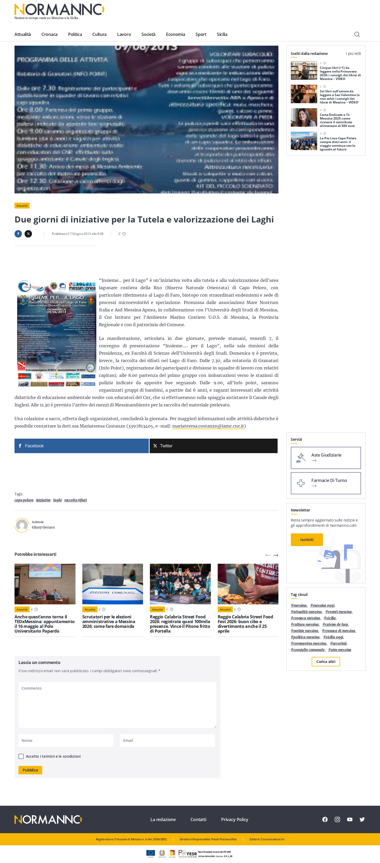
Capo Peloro (24, 500)
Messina (300, 605)
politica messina (306, 637)
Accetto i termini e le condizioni (53, 756)
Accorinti (340, 643)
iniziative (43, 500)
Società (148, 34)
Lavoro (124, 34)
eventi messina (340, 612)
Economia (175, 34)
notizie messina (305, 631)
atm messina (341, 650)
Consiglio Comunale (309, 650)
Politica (75, 34)
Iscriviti (307, 539)
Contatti (198, 819)
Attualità (23, 34)
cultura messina (306, 624)
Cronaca (49, 34)
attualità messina (307, 612)
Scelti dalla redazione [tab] (309, 53)
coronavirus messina (309, 643)
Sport (201, 34)
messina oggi (323, 605)
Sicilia (222, 34)
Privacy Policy (234, 819)
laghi (57, 500)
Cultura (99, 34)
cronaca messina (306, 618)
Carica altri (325, 661)
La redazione (163, 819)
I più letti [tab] (353, 53)
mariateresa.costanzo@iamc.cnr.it (208, 426)
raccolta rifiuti (75, 500)
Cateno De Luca (336, 624)
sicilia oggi (334, 637)
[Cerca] (357, 34)
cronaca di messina (340, 631)
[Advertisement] (325, 353)
